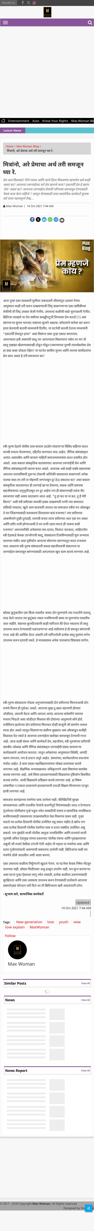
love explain (16, 927)
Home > (11, 146)
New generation (30, 922)
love (52, 922)
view (78, 922)
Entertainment (18, 121)
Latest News (12, 130)
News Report (16, 1070)
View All (85, 983)
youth (65, 922)
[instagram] (34, 2)
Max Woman (21, 964)
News (10, 1000)
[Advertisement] (45, 71)
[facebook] (23, 2)
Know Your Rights (55, 121)
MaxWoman (41, 927)
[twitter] (28, 2)
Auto (35, 121)
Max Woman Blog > (29, 146)
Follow (10, 935)
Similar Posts (15, 983)
